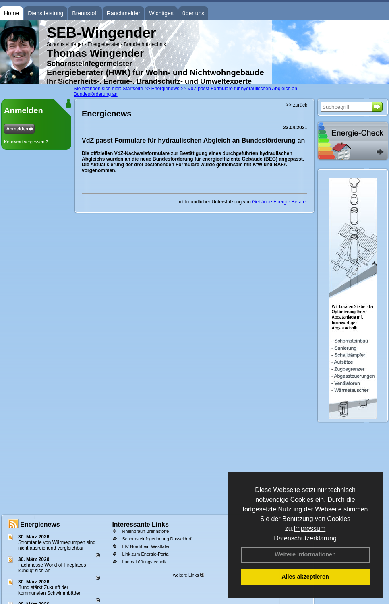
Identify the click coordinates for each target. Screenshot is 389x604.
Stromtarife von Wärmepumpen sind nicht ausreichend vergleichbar (56, 545)
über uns (193, 13)
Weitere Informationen (305, 554)
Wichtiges (161, 13)
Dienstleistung (45, 13)
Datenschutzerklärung (305, 538)
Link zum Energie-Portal (145, 554)
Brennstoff (85, 13)
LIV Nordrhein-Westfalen (146, 546)
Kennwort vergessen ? (26, 141)
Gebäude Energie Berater (279, 202)
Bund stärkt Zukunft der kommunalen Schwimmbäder (49, 590)
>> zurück (296, 105)
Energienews (40, 524)
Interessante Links (140, 524)
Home (11, 13)
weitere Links (188, 575)
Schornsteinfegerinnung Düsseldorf (156, 538)
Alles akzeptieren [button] (305, 576)
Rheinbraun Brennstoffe (145, 531)
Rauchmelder (123, 13)
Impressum (309, 528)
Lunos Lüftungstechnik (144, 561)
